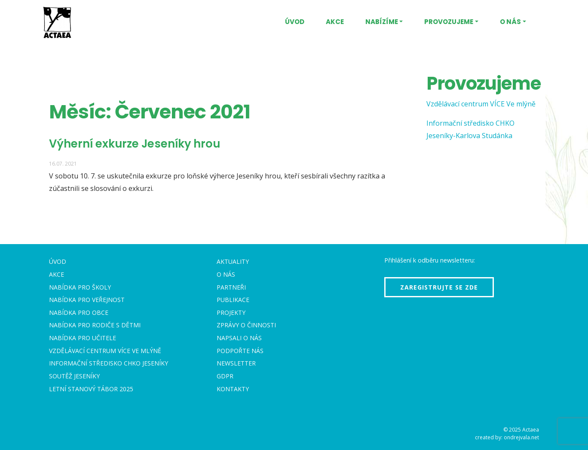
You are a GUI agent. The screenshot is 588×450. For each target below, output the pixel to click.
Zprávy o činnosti (246, 325)
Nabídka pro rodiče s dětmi (95, 325)
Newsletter (236, 363)
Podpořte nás (240, 351)
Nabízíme (381, 21)
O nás (510, 21)
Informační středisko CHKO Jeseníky (108, 363)
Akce (335, 21)
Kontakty (233, 389)
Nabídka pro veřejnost (87, 300)
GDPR (225, 376)
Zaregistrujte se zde (439, 287)
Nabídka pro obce (78, 312)
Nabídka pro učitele (82, 338)
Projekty (231, 312)
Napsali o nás (239, 338)
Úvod (294, 21)
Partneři (231, 287)
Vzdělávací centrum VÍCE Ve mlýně (481, 104)
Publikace (233, 300)
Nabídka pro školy (80, 287)
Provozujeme (448, 21)
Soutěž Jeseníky (74, 376)
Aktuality (233, 261)
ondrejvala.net (521, 437)
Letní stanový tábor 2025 (91, 389)
